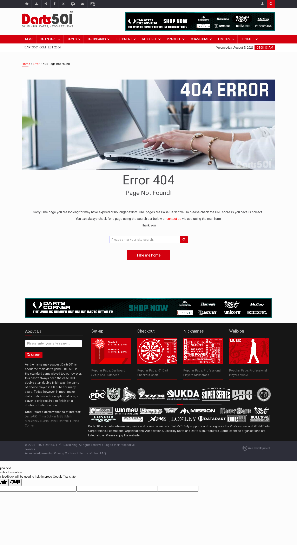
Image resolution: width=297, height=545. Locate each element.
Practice (174, 39)
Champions (199, 39)
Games (72, 39)
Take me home (148, 255)
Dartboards (96, 39)
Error (36, 64)
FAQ (103, 453)
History (224, 39)
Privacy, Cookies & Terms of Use (76, 453)
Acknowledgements (38, 453)
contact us (174, 219)
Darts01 (64, 421)
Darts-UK (31, 416)
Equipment (124, 39)
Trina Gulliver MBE (51, 416)
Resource (149, 39)
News (29, 39)
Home (26, 64)
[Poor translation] (15, 482)
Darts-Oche (49, 421)
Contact (247, 39)
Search (33, 355)
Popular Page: (101, 370)
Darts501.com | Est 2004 (43, 47)
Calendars (48, 39)
